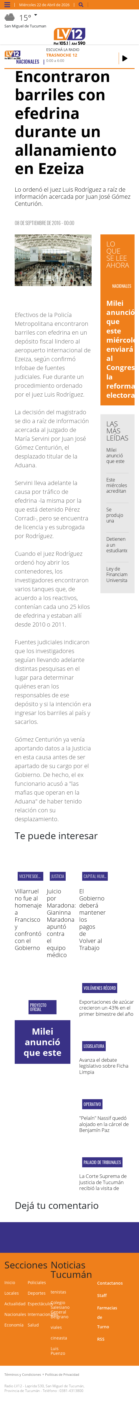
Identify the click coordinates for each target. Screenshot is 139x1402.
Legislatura (94, 1046)
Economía (14, 1325)
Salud (33, 1325)
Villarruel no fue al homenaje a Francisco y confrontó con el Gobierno (28, 919)
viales (56, 1327)
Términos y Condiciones (22, 1374)
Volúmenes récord (100, 988)
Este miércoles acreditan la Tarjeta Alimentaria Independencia (122, 493)
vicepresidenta (31, 876)
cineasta (59, 1338)
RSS (101, 1339)
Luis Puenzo (58, 1351)
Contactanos (110, 1283)
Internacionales (43, 1314)
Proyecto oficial (38, 1007)
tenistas (58, 1292)
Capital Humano (97, 876)
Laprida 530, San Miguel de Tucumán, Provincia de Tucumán (44, 1388)
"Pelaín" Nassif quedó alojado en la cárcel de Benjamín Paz (104, 1124)
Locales (11, 1293)
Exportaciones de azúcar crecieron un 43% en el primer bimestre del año (106, 1007)
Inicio (9, 1282)
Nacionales (15, 1314)
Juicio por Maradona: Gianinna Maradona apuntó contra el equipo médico (61, 923)
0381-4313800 (71, 1390)
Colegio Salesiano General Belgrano (60, 1309)
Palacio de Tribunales (102, 1162)
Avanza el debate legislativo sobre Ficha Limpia (103, 1065)
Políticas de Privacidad (62, 1374)
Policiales (37, 1282)
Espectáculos (40, 1303)
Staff (102, 1295)
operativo (92, 1104)
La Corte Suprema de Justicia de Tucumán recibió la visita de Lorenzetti (103, 1185)
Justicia (57, 876)
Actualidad (15, 1303)
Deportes (37, 1293)
